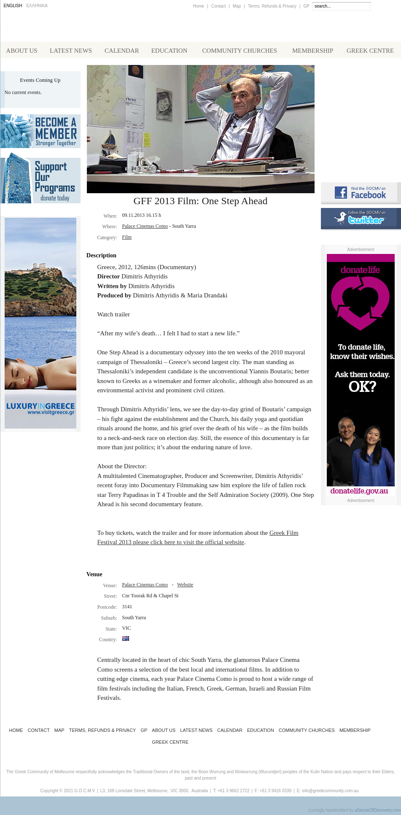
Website (185, 586)
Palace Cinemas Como (145, 228)
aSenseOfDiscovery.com (378, 812)
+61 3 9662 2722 (233, 792)
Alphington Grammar (361, 82)
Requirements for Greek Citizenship (361, 157)
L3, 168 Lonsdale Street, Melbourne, (134, 792)
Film (127, 239)
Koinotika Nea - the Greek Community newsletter (361, 118)
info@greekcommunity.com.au (330, 792)
